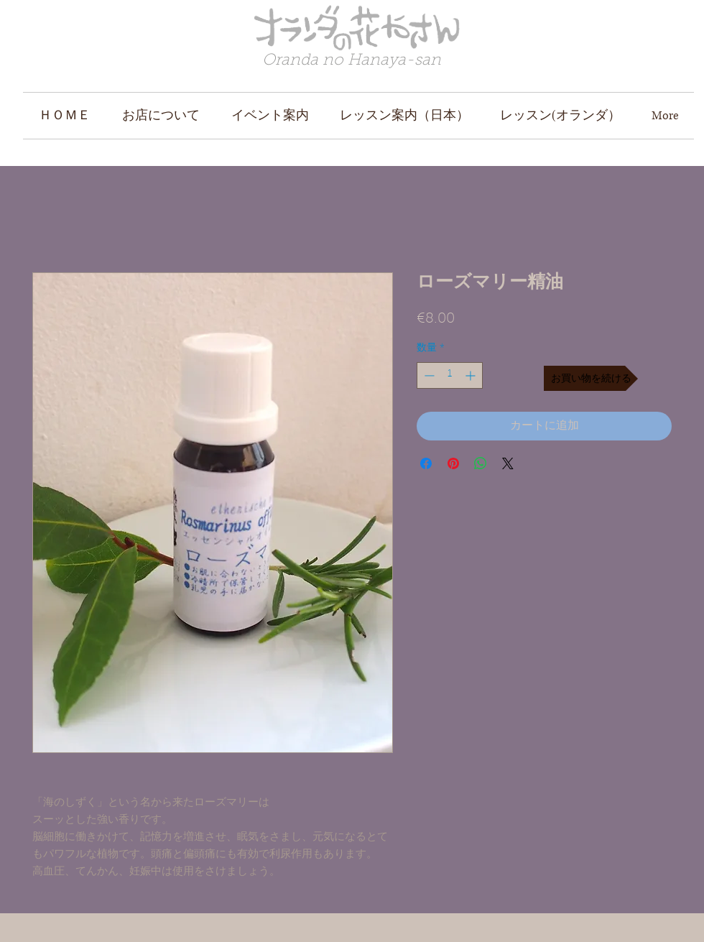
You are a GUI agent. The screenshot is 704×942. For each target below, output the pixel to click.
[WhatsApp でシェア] (480, 463)
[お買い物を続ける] (591, 378)
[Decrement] (428, 375)
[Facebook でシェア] (426, 463)
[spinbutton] (450, 375)
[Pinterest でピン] (453, 463)
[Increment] (472, 375)
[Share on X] (508, 463)
